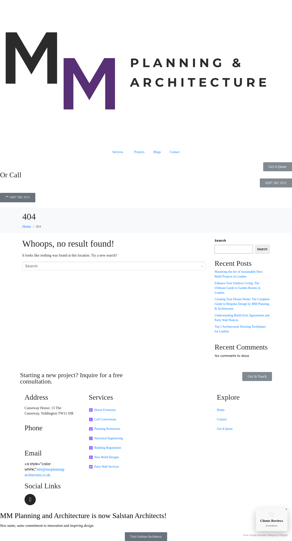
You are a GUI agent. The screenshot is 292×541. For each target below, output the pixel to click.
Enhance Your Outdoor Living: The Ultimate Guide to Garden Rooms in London (237, 288)
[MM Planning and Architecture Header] (146, 73)
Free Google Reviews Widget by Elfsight (265, 535)
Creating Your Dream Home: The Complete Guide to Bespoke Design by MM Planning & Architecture (242, 304)
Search (220, 241)
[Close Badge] (286, 509)
